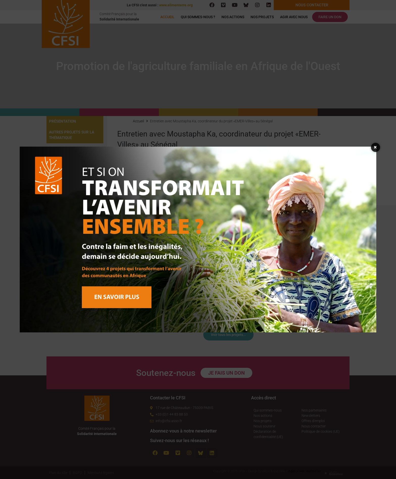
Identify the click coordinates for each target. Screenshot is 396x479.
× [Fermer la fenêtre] (375, 147)
